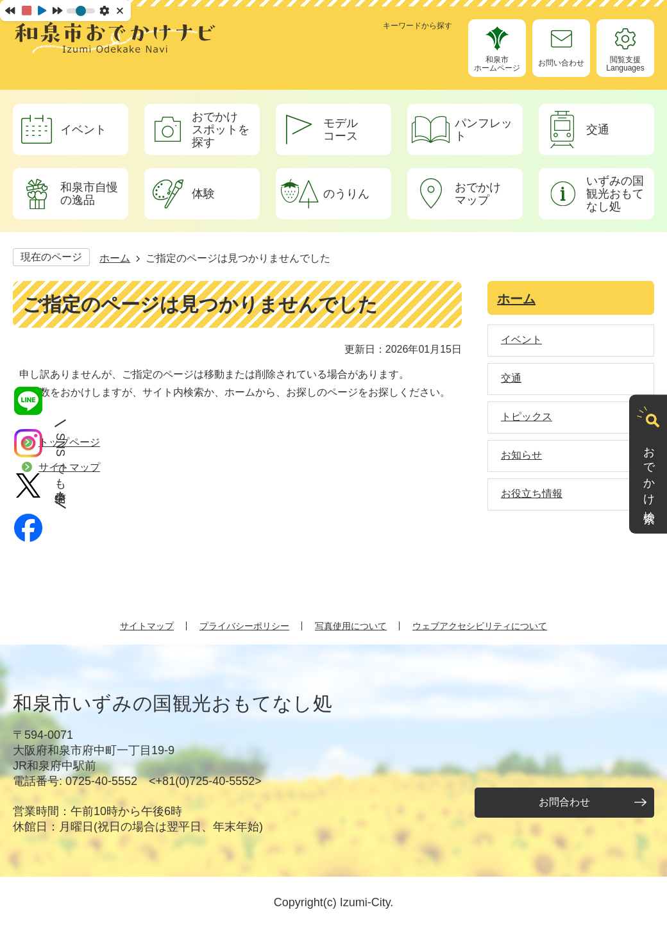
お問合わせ (564, 802)
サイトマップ (147, 626)
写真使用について (351, 626)
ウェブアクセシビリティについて (479, 626)
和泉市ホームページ (497, 63)
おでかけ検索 (649, 473)
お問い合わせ (561, 62)
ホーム (114, 258)
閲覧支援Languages (625, 63)
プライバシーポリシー (244, 626)
